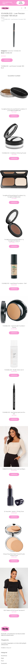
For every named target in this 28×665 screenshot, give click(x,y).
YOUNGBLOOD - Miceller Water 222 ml (14, 370)
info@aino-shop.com (6, 647)
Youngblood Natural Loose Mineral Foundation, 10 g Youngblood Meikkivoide (14, 109)
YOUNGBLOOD (17, 51)
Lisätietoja (7, 60)
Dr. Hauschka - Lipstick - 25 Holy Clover (14, 511)
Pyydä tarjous (21, 3)
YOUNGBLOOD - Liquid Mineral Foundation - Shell (14, 283)
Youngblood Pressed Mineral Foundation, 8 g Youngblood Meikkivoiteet (14, 196)
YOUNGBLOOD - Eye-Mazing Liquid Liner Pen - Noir (14, 413)
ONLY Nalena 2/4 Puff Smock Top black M (14, 610)
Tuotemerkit (10, 51)
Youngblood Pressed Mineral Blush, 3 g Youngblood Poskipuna (14, 240)
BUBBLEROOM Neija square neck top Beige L (14, 469)
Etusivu (2, 17)
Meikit (2, 658)
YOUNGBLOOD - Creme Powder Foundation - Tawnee (14, 326)
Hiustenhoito (4, 655)
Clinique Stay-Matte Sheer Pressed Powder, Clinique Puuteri (14, 554)
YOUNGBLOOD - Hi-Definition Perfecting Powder (14, 153)
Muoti (2, 660)
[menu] (25, 8)
